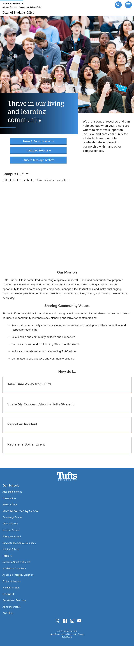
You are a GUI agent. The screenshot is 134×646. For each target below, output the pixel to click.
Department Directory (14, 600)
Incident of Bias (10, 587)
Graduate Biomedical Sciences (19, 543)
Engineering (9, 498)
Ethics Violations (11, 581)
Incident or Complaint (14, 568)
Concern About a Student (16, 562)
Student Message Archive (38, 160)
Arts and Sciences (12, 491)
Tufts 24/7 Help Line (38, 150)
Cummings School (12, 517)
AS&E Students (12, 3)
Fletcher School (11, 530)
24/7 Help (7, 613)
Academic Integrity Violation (17, 575)
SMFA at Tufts (9, 504)
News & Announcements (38, 141)
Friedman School (11, 536)
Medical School (10, 549)
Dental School (10, 523)
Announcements (11, 607)
